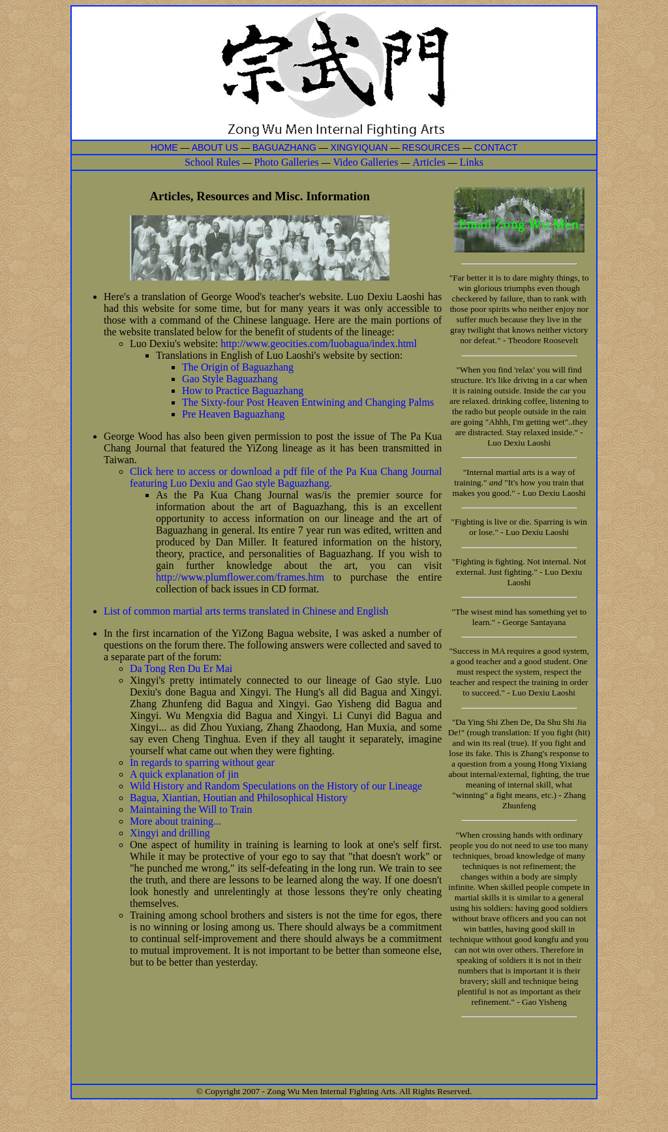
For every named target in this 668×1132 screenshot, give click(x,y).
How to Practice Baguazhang (242, 390)
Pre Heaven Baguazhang (233, 414)
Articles (429, 162)
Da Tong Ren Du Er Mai (181, 668)
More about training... (175, 821)
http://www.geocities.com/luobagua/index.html (318, 343)
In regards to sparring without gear (202, 762)
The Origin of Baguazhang (238, 367)
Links (471, 162)
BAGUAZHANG (284, 147)
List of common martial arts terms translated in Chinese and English (246, 611)
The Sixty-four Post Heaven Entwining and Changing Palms (308, 402)
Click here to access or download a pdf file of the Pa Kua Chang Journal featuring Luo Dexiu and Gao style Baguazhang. (286, 477)
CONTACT (496, 147)
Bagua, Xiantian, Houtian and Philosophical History (239, 797)
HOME (164, 147)
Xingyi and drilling (170, 832)
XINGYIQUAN (359, 147)
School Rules (212, 162)
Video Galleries (365, 162)
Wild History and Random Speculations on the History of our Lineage (276, 785)
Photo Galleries (286, 162)
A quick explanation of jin (184, 774)
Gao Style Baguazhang (230, 378)
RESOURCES (431, 147)
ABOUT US (216, 147)
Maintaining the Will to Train (191, 809)
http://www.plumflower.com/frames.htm (244, 577)
